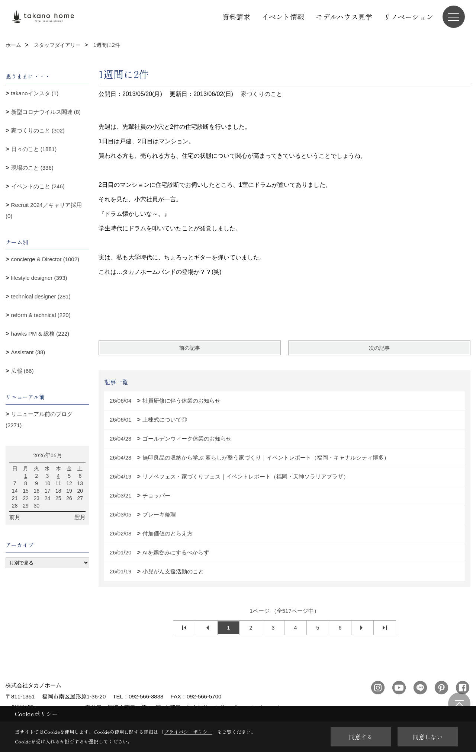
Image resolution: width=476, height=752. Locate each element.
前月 (14, 517)
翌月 (80, 517)
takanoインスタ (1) (35, 93)
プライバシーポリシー (188, 731)
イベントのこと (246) (38, 186)
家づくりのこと (261, 94)
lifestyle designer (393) (39, 278)
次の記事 (379, 348)
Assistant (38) (28, 352)
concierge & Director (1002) (45, 259)
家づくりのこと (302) (38, 130)
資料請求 (236, 17)
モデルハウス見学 (344, 17)
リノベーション (408, 17)
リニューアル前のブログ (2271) (39, 419)
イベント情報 (283, 17)
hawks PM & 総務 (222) (40, 333)
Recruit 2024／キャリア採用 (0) (44, 210)
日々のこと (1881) (34, 149)
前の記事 (189, 348)
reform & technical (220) (41, 315)
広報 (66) (22, 371)
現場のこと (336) (32, 167)
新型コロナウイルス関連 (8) (46, 112)
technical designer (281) (41, 296)
